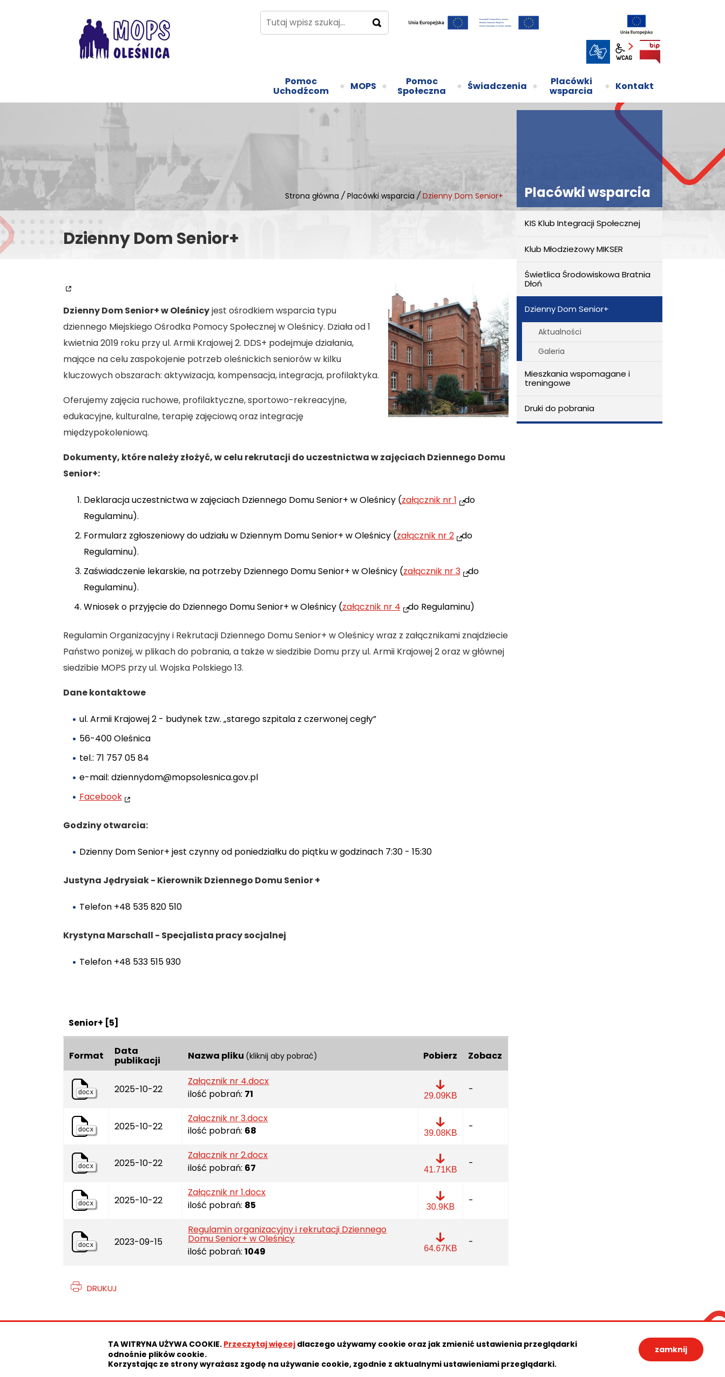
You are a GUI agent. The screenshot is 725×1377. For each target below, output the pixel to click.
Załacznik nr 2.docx (228, 1155)
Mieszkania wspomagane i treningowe (577, 378)
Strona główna (312, 195)
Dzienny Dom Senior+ (567, 309)
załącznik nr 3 (431, 571)
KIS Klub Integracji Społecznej (582, 223)
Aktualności (559, 331)
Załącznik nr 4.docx (228, 1081)
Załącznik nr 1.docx (227, 1192)
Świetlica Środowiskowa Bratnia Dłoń (588, 279)
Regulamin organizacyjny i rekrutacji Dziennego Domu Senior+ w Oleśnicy (287, 1234)
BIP (650, 52)
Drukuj (102, 1288)
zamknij (671, 1349)
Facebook (100, 796)
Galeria (551, 351)
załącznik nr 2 (425, 535)
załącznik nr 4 (371, 607)
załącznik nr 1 (429, 500)
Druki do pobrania (559, 408)
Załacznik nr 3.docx (228, 1118)
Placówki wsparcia (381, 195)
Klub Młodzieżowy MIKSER (574, 249)
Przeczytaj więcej (259, 1344)
